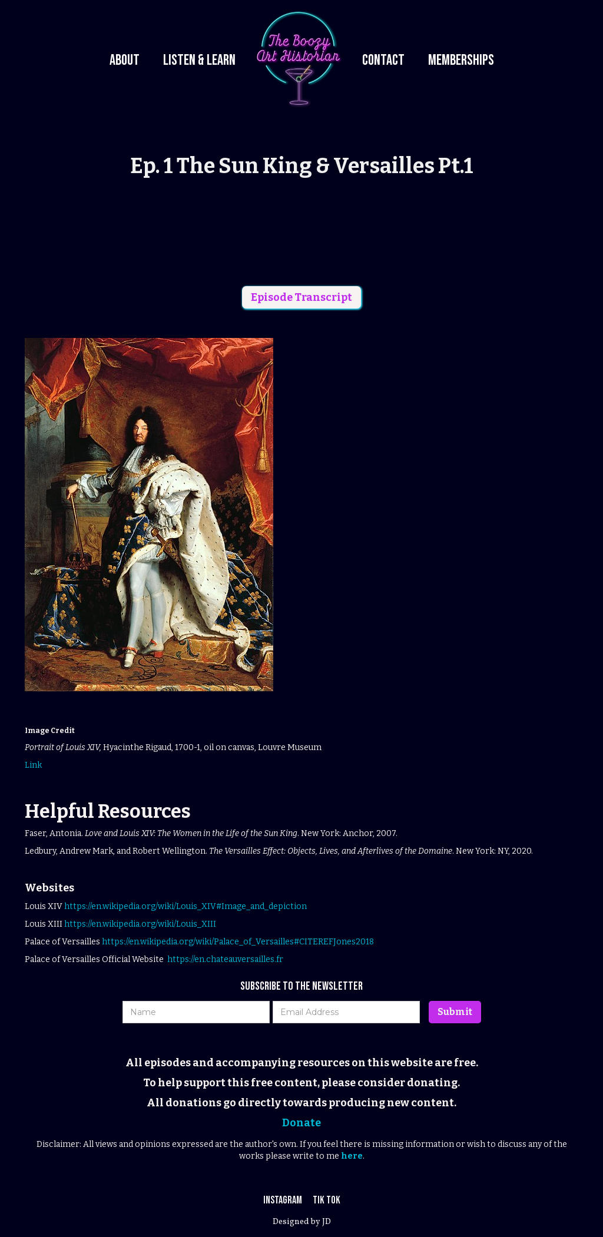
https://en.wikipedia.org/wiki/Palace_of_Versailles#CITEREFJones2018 (238, 942)
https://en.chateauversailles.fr (225, 959)
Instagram (283, 1200)
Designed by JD (302, 1222)
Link (33, 765)
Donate (301, 1122)
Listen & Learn (199, 60)
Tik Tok (326, 1200)
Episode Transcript (301, 297)
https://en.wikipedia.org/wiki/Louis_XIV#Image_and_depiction (185, 906)
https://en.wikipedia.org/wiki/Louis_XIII (140, 924)
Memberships (461, 60)
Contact (383, 60)
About (125, 60)
